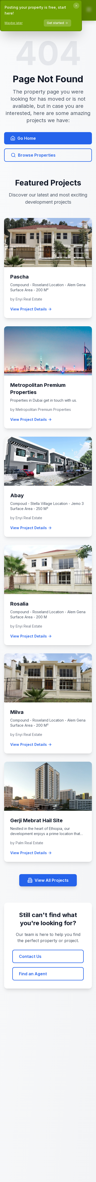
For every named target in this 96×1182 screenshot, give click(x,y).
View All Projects (48, 880)
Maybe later (14, 23)
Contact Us (30, 956)
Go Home (23, 138)
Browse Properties (33, 155)
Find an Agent (33, 973)
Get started (57, 23)
